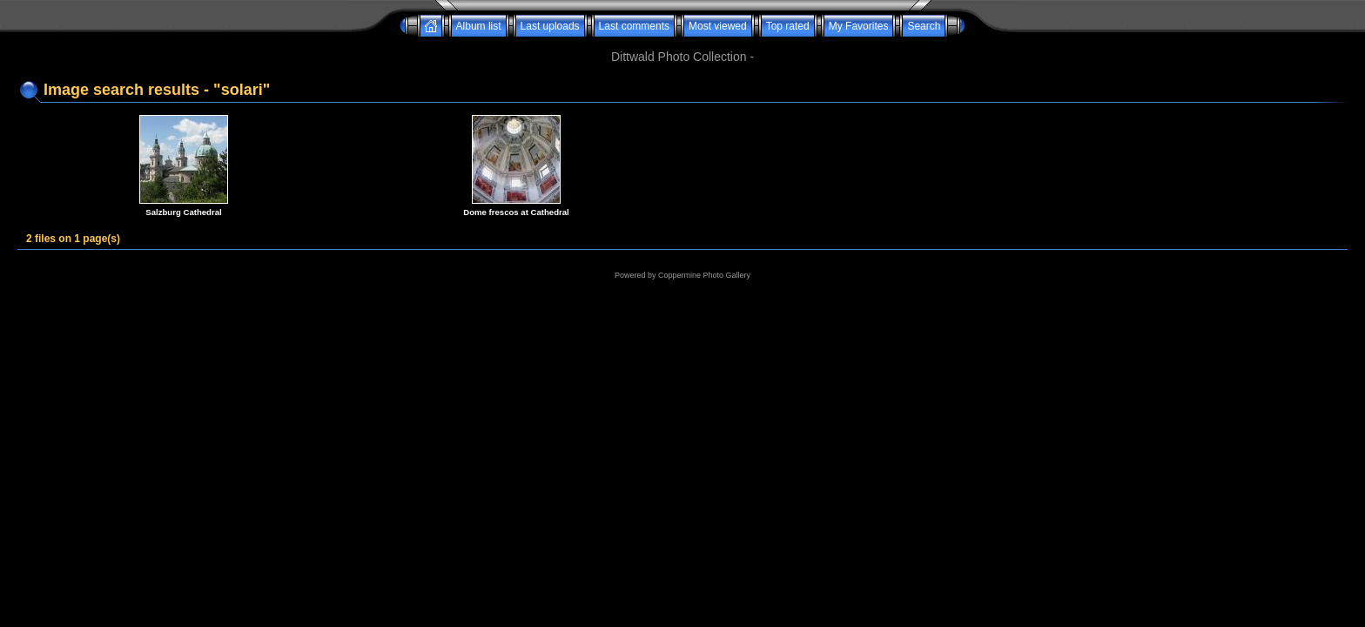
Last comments (634, 26)
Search (923, 26)
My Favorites (859, 26)
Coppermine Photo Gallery (704, 275)
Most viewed (718, 26)
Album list (478, 26)
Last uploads (550, 26)
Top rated (788, 26)
